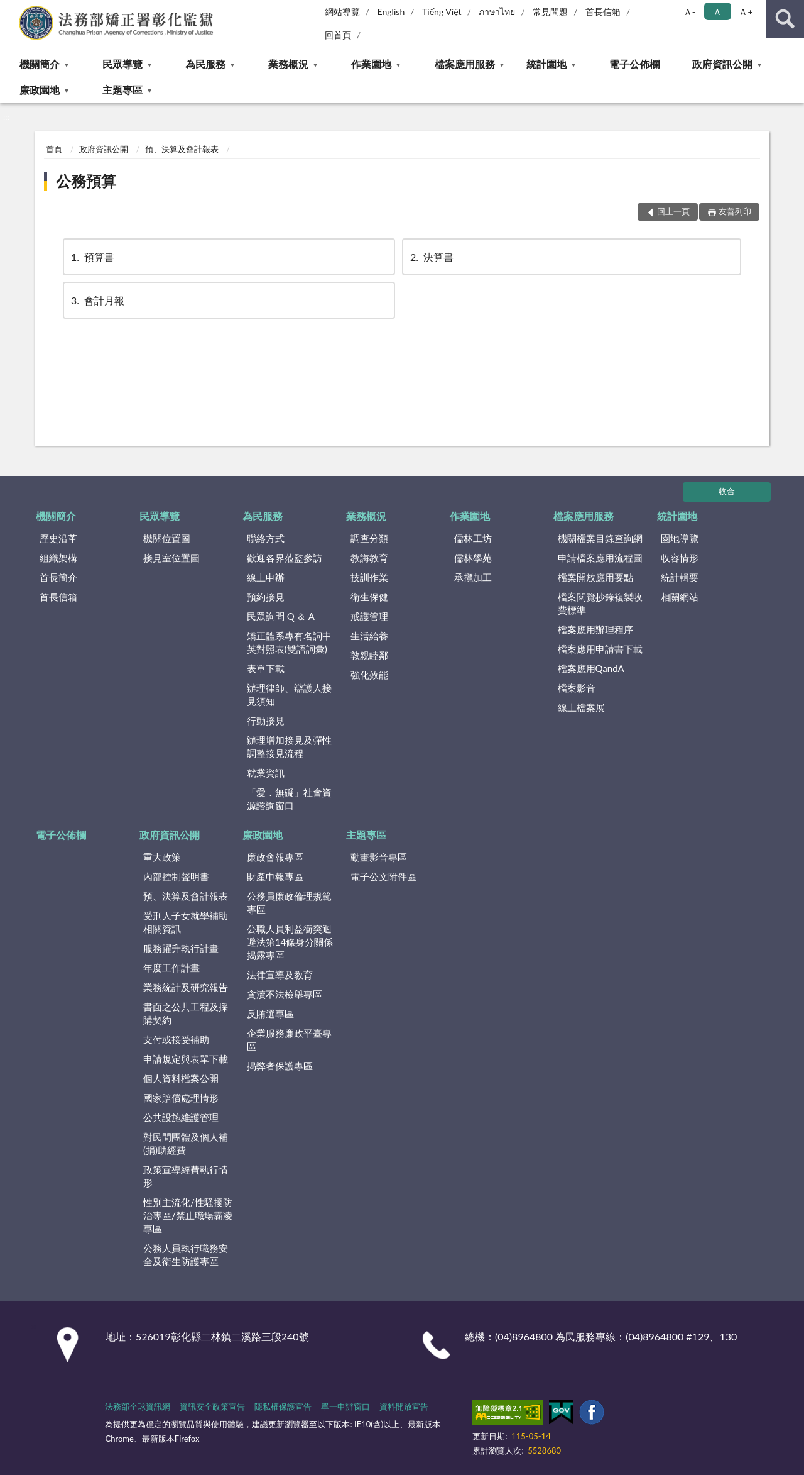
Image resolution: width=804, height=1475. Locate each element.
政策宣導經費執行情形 (185, 1176)
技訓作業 (369, 577)
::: (10, 9)
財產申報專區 (275, 876)
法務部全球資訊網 (137, 1406)
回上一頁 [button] (673, 211)
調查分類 (369, 538)
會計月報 (96, 300)
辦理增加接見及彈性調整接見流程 (289, 746)
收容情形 (679, 557)
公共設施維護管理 (181, 1117)
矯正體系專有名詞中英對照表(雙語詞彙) (289, 642)
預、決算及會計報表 (182, 149)
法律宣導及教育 (280, 974)
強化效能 (369, 674)
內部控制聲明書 (176, 876)
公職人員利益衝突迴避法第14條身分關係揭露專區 (290, 942)
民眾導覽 (122, 64)
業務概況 (288, 64)
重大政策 (162, 857)
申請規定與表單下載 (185, 1058)
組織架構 (58, 557)
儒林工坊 (473, 538)
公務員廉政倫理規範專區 (289, 902)
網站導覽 (342, 11)
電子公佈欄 (634, 64)
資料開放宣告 (403, 1406)
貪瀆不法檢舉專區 (284, 994)
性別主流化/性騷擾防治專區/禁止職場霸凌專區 (187, 1215)
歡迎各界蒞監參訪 (284, 557)
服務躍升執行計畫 (181, 948)
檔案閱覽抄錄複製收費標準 (600, 603)
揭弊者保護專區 (280, 1065)
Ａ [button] (717, 11)
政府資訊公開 (722, 64)
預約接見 (266, 596)
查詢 (785, 19)
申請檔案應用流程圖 (600, 557)
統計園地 (546, 64)
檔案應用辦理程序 (595, 629)
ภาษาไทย (497, 11)
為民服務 (205, 64)
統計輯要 (679, 577)
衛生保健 (369, 596)
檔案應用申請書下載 (600, 649)
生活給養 (369, 635)
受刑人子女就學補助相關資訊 (185, 922)
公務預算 (86, 181)
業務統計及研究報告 (185, 987)
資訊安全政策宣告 (212, 1406)
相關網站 (679, 596)
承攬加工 (473, 577)
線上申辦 (266, 577)
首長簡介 (58, 577)
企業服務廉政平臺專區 (289, 1039)
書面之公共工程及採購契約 (185, 1013)
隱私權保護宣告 (283, 1406)
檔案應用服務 (465, 64)
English (391, 11)
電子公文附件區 (383, 876)
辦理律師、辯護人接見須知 (289, 694)
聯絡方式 (266, 538)
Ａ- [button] (689, 11)
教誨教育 (369, 557)
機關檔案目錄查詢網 (600, 538)
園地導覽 (679, 538)
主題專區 (122, 90)
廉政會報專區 (275, 857)
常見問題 (550, 11)
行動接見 (266, 720)
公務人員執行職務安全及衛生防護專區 (185, 1254)
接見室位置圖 (171, 557)
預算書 (91, 257)
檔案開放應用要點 (595, 577)
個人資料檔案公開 (181, 1078)
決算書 (431, 257)
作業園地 (371, 64)
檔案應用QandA (591, 668)
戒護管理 (369, 616)
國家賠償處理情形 (181, 1097)
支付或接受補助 (176, 1039)
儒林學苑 (473, 557)
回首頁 (338, 35)
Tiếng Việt (442, 11)
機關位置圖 (166, 538)
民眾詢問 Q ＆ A (281, 616)
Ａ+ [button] (745, 11)
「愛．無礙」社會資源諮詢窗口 (289, 799)
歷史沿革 (58, 538)
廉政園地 (39, 90)
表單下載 (266, 668)
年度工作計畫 (171, 967)
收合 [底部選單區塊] (727, 491)
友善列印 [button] (735, 211)
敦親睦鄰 (369, 655)
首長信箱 (603, 11)
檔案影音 (576, 687)
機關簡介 (39, 64)
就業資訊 (266, 772)
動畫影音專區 (378, 857)
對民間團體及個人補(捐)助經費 (185, 1143)
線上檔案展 (581, 707)
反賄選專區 (270, 1013)
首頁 (54, 149)
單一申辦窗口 (345, 1406)
